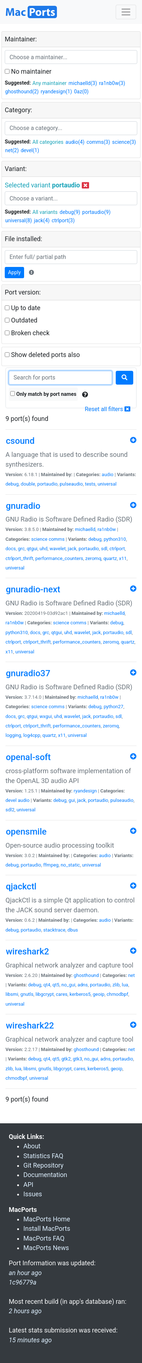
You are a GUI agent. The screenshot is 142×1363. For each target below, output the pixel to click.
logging (13, 735)
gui (72, 800)
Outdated (21, 320)
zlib (116, 984)
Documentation (45, 1175)
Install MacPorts (46, 1228)
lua (125, 984)
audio (108, 474)
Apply (14, 272)
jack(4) (42, 220)
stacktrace (54, 930)
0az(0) (81, 91)
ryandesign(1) (56, 91)
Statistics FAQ (43, 1156)
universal (106, 484)
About (32, 1146)
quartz (110, 558)
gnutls (27, 994)
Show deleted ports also (42, 354)
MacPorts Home (46, 1219)
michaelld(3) (83, 83)
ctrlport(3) (62, 220)
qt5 (56, 984)
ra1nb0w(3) (112, 83)
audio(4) (74, 142)
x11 (123, 558)
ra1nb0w (106, 529)
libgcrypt (44, 994)
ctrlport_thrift (19, 558)
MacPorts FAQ (44, 1238)
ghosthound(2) (22, 91)
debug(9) (70, 212)
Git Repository (43, 1165)
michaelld (85, 529)
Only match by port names (43, 394)
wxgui (45, 716)
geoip (98, 994)
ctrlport (117, 548)
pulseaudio (71, 484)
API (28, 1184)
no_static (70, 865)
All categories (48, 142)
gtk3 (77, 1059)
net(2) (12, 150)
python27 (113, 706)
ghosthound (86, 975)
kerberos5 (80, 994)
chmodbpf (117, 994)
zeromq (93, 558)
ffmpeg (50, 865)
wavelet (58, 548)
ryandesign (85, 791)
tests (90, 484)
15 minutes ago (30, 1340)
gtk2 (65, 1059)
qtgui (32, 548)
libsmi (11, 994)
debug (12, 484)
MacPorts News (46, 1248)
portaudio (47, 484)
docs (10, 548)
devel (10, 800)
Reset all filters (107, 409)
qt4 (46, 984)
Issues (32, 1194)
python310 (115, 539)
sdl (104, 548)
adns (82, 984)
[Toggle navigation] (126, 12)
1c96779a (23, 1282)
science (39, 539)
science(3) (124, 142)
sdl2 (10, 809)
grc (21, 548)
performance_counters (59, 558)
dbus (73, 930)
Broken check (27, 333)
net (131, 975)
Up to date (23, 308)
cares (62, 994)
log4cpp (32, 735)
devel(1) (30, 150)
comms (57, 539)
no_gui (68, 984)
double (28, 484)
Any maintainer (49, 83)
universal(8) (18, 220)
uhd (43, 548)
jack (72, 548)
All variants (45, 212)
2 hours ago (25, 1311)
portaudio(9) (96, 212)
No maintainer (28, 71)
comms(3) (98, 142)
